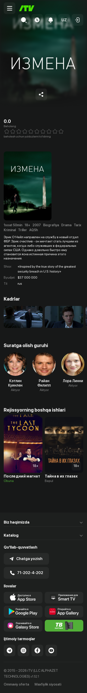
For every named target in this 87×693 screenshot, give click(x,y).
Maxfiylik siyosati (48, 684)
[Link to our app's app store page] (23, 597)
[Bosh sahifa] (26, 8)
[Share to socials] (41, 94)
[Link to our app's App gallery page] (64, 612)
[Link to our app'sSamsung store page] (23, 626)
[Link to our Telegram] (9, 650)
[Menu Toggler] (9, 8)
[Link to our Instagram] (23, 650)
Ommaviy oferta (16, 684)
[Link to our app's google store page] (23, 612)
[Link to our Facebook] (37, 650)
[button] (64, 20)
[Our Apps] (64, 597)
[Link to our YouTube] (51, 650)
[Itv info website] (64, 626)
